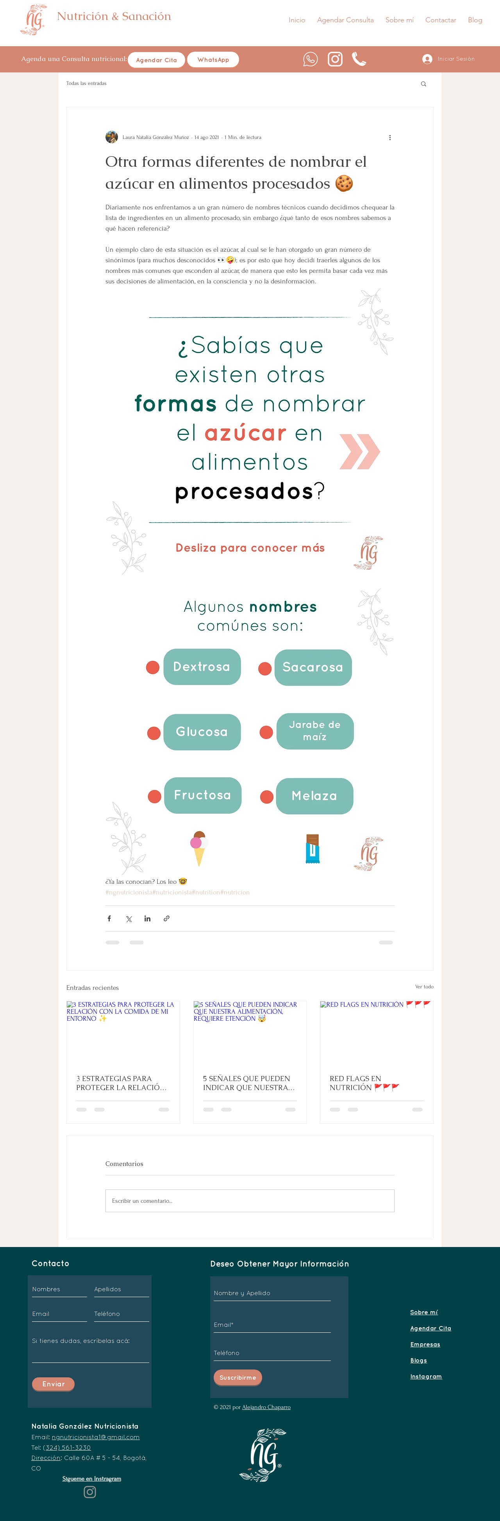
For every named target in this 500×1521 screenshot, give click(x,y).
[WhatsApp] (213, 59)
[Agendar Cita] (156, 60)
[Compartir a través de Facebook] (109, 918)
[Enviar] (53, 1384)
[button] (423, 83)
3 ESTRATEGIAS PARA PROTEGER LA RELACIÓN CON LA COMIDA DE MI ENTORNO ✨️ (121, 1083)
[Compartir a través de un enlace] (166, 918)
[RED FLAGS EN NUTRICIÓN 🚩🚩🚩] (376, 1033)
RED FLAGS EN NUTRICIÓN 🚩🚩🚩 (365, 1083)
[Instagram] (90, 1492)
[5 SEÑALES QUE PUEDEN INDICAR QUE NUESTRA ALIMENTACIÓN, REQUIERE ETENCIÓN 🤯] (250, 1033)
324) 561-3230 (68, 1447)
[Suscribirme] (238, 1377)
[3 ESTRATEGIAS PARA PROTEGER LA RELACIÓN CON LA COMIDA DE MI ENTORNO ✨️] (123, 1033)
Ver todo (424, 986)
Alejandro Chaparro (266, 1407)
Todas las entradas (86, 83)
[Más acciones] (390, 137)
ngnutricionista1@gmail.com (96, 1436)
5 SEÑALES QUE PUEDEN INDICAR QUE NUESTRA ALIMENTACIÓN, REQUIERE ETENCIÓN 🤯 (246, 1083)
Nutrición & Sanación (114, 15)
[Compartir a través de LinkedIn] (147, 918)
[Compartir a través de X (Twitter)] (128, 918)
